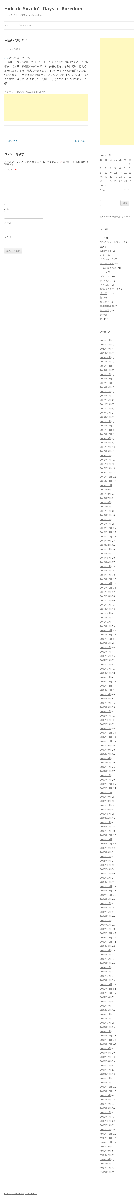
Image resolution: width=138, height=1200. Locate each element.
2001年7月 (105, 1057)
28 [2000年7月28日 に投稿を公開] (125, 181)
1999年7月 (105, 1155)
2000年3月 (105, 1121)
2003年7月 (105, 954)
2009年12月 (106, 630)
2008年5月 (105, 711)
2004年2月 (105, 924)
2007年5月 (105, 762)
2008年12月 (106, 681)
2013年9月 (105, 438)
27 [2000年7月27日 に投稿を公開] (120, 181)
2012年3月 (105, 515)
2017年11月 (106, 365)
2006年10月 (106, 792)
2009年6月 (105, 656)
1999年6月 (105, 1159)
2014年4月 (105, 408)
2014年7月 (105, 395)
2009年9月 (105, 643)
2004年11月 (106, 890)
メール (8, 222)
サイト (8, 236)
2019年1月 (105, 361)
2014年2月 (105, 417)
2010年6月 (105, 604)
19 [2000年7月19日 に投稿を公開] (115, 176)
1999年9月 (105, 1146)
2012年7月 (105, 498)
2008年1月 (105, 728)
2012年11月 (106, 481)
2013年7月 (105, 446)
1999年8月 (105, 1150)
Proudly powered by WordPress (20, 1193)
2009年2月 (105, 673)
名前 (6, 208)
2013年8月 (105, 442)
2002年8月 (105, 1001)
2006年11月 (106, 788)
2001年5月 (105, 1065)
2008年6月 (105, 707)
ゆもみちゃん (107, 263)
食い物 (103, 301)
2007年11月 (106, 737)
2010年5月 (105, 609)
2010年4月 (105, 613)
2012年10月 (106, 485)
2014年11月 (106, 378)
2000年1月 (105, 1129)
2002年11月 (106, 988)
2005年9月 (105, 847)
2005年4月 (105, 869)
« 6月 (102, 189)
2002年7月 (105, 1005)
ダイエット (106, 276)
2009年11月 (106, 634)
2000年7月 (105, 1103)
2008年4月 (105, 715)
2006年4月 (105, 818)
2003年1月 (105, 980)
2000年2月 (105, 1125)
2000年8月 (105, 1099)
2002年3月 (105, 1022)
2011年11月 (106, 532)
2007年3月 (105, 771)
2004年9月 (105, 899)
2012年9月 (105, 489)
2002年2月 (105, 1027)
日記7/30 (81, 141)
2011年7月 (105, 549)
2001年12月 (106, 1035)
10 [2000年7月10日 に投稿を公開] (106, 172)
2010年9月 (105, 592)
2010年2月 (105, 621)
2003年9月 (105, 946)
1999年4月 (105, 1167)
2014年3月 (105, 412)
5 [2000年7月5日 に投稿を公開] (115, 168)
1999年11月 (106, 1138)
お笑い (103, 254)
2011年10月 (106, 536)
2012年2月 (105, 519)
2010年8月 (105, 596)
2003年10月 (106, 941)
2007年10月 (106, 741)
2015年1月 (105, 374)
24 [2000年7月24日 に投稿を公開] (106, 181)
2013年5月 (105, 455)
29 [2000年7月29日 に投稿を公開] (130, 181)
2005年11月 (106, 839)
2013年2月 (105, 468)
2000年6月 (105, 1108)
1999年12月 (106, 1133)
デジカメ (104, 280)
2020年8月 (105, 344)
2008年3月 (105, 719)
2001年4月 (105, 1069)
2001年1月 (105, 1082)
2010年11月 (106, 583)
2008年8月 (105, 698)
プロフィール (24, 25)
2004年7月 (105, 907)
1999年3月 (105, 1172)
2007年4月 (105, 766)
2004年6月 (105, 911)
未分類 (103, 314)
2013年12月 (106, 425)
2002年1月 (105, 1031)
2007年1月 (105, 779)
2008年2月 (105, 724)
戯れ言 (20, 91)
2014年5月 (105, 404)
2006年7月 (105, 805)
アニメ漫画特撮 (108, 267)
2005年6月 (105, 860)
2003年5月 (105, 963)
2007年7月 (105, 754)
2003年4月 (105, 967)
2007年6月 (105, 758)
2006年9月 (105, 796)
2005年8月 (105, 852)
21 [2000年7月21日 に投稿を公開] (125, 176)
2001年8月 (105, 1052)
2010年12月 (106, 579)
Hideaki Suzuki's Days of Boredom (43, 8)
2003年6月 (105, 958)
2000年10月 (106, 1091)
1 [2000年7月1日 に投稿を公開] (129, 163)
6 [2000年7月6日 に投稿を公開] (120, 168)
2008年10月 (106, 690)
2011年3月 (105, 566)
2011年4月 (105, 562)
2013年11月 (106, 429)
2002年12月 (106, 984)
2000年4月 (105, 1116)
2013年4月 (105, 459)
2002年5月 (105, 1014)
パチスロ (104, 284)
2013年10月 (106, 434)
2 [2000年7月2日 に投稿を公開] (100, 168)
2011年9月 (105, 540)
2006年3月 (105, 822)
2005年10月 (106, 843)
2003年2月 (105, 975)
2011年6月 (105, 553)
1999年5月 (105, 1163)
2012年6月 (105, 502)
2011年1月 (105, 574)
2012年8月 (105, 493)
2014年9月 (105, 387)
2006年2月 (105, 826)
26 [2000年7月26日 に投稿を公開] (115, 181)
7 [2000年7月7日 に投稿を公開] (124, 168)
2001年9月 (105, 1048)
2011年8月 (105, 545)
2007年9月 (105, 745)
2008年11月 (106, 685)
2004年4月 (105, 920)
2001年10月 (106, 1044)
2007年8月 (105, 749)
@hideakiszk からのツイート (115, 216)
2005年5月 (105, 865)
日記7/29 (11, 141)
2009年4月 (105, 664)
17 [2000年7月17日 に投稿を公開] (106, 176)
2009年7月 (105, 651)
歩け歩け (104, 310)
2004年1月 (105, 929)
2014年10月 (106, 382)
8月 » (126, 189)
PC (101, 237)
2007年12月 (106, 732)
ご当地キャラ (107, 259)
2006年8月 (105, 801)
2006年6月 (105, 809)
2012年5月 (105, 506)
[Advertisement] (46, 107)
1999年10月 (106, 1142)
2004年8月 (105, 903)
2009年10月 (106, 638)
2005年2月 (105, 877)
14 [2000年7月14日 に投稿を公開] (125, 172)
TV (101, 246)
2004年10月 (106, 894)
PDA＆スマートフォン (111, 242)
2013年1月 (105, 472)
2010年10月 (106, 587)
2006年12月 (106, 783)
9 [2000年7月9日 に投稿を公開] (100, 172)
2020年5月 (105, 353)
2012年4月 (105, 510)
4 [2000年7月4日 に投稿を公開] (110, 168)
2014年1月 (105, 421)
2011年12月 (106, 528)
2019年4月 (105, 357)
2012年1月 (105, 523)
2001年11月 (106, 1039)
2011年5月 (105, 557)
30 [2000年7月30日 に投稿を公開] (101, 185)
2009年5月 (105, 660)
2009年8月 (105, 647)
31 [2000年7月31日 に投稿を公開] (106, 185)
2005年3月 (105, 873)
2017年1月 (105, 370)
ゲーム (103, 272)
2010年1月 (105, 626)
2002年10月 (106, 993)
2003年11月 (106, 937)
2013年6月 (105, 451)
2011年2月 (105, 570)
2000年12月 (106, 1086)
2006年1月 (105, 830)
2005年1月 (105, 882)
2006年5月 (105, 813)
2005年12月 (106, 835)
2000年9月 (105, 1095)
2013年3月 (105, 464)
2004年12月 (106, 886)
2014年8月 (105, 391)
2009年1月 (105, 677)
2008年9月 (105, 694)
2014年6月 (105, 400)
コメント (10, 169)
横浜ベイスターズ (109, 289)
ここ (6, 57)
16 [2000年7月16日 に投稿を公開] (101, 176)
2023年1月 (105, 340)
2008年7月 (105, 702)
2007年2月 (105, 775)
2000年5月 (105, 1112)
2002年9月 (105, 997)
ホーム (7, 25)
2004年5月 (105, 916)
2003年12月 (106, 933)
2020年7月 (105, 348)
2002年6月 (105, 1010)
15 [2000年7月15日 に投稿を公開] (130, 172)
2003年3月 (105, 971)
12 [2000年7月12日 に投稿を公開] (115, 172)
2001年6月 (105, 1061)
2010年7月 (105, 600)
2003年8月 (105, 950)
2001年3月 (105, 1074)
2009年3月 (105, 668)
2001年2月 (105, 1078)
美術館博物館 (107, 306)
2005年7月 (105, 856)
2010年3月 (105, 617)
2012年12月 (106, 476)
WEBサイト (106, 250)
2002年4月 (105, 1018)
